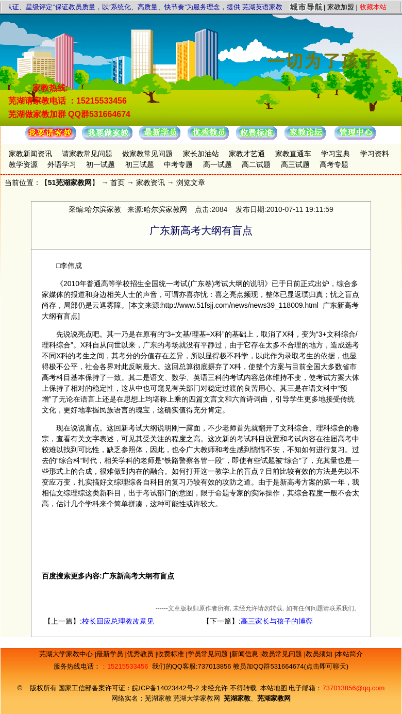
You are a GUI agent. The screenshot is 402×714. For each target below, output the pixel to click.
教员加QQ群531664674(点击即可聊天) (290, 666)
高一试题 (217, 164)
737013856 (214, 666)
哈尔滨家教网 (165, 209)
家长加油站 (201, 154)
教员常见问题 (283, 654)
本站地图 (273, 688)
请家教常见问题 (87, 154)
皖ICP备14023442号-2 (166, 688)
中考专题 (178, 164)
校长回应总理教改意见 (118, 621)
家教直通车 (293, 154)
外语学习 (61, 164)
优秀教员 (141, 654)
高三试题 (295, 164)
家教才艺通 (247, 154)
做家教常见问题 (147, 154)
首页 (117, 182)
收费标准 (171, 654)
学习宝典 (335, 154)
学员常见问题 (209, 654)
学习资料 (374, 154)
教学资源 (23, 164)
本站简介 (349, 654)
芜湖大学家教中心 (67, 654)
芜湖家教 (158, 698)
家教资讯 (150, 182)
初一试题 (100, 164)
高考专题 (334, 164)
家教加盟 (340, 7)
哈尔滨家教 (103, 209)
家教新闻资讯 (30, 154)
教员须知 (320, 654)
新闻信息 (245, 654)
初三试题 (139, 164)
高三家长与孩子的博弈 (277, 621)
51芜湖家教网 (70, 182)
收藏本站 (373, 7)
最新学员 (110, 654)
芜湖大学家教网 (196, 698)
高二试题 (256, 164)
